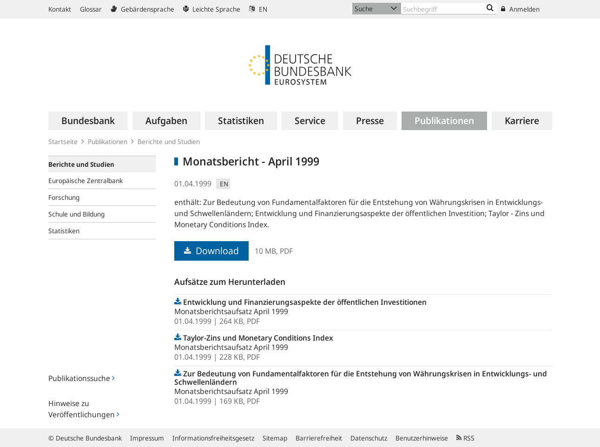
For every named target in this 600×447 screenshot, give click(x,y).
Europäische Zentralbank (85, 180)
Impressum (147, 438)
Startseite (63, 141)
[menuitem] (88, 121)
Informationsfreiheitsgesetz (213, 438)
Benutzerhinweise (422, 438)
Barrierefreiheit (319, 438)
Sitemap (275, 438)
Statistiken (63, 230)
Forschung (63, 197)
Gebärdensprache (142, 9)
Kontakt (59, 9)
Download (211, 250)
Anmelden (520, 9)
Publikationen (107, 141)
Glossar (91, 9)
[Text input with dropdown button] (449, 8)
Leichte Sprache (211, 9)
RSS (465, 438)
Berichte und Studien (169, 141)
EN (258, 9)
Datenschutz (368, 438)
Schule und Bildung (76, 214)
